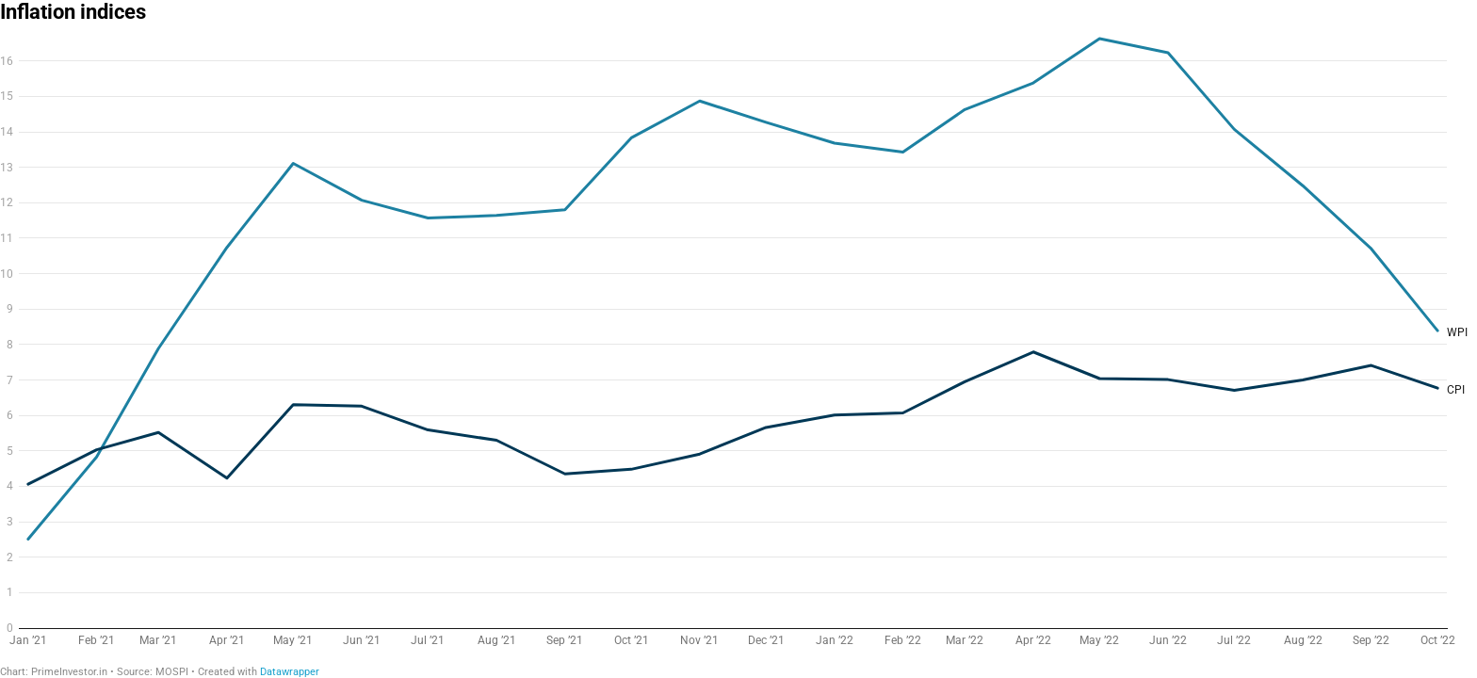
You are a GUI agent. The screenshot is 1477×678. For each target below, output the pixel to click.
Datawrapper (289, 672)
